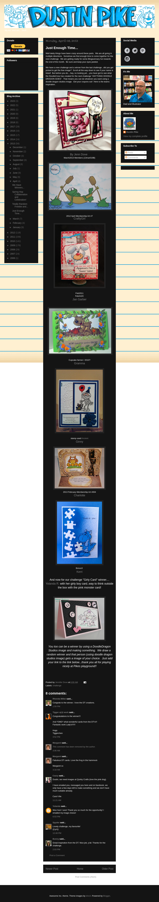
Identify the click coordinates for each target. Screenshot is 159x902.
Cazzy (55, 775)
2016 (13, 131)
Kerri (79, 571)
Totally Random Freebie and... (20, 205)
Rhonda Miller (59, 699)
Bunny (56, 839)
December (18, 147)
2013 (13, 143)
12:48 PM (57, 833)
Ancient (85, 438)
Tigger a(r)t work (60, 712)
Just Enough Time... (18, 212)
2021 (13, 109)
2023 (13, 101)
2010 (13, 241)
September (18, 160)
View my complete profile (135, 136)
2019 (13, 118)
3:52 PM (56, 737)
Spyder (56, 822)
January (17, 227)
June (15, 173)
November (18, 151)
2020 (13, 114)
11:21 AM (57, 800)
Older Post (107, 868)
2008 (13, 249)
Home (80, 868)
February (17, 223)
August (16, 164)
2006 (13, 258)
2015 (13, 135)
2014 (13, 139)
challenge (57, 685)
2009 (13, 245)
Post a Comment (57, 855)
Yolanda (56, 806)
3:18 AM (56, 770)
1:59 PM (56, 706)
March (16, 218)
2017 (13, 126)
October (17, 156)
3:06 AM (56, 750)
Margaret (57, 743)
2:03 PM (56, 849)
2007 (13, 254)
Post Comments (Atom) (85, 877)
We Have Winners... (18, 186)
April (15, 181)
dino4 (88, 896)
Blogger (106, 896)
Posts (129, 152)
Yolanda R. (52, 583)
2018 (13, 122)
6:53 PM (56, 816)
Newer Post (52, 868)
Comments (131, 157)
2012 (13, 232)
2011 (13, 237)
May (15, 177)
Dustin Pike (132, 132)
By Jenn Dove (79, 154)
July (15, 168)
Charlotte (79, 495)
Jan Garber (79, 299)
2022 (13, 105)
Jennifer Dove (61, 682)
